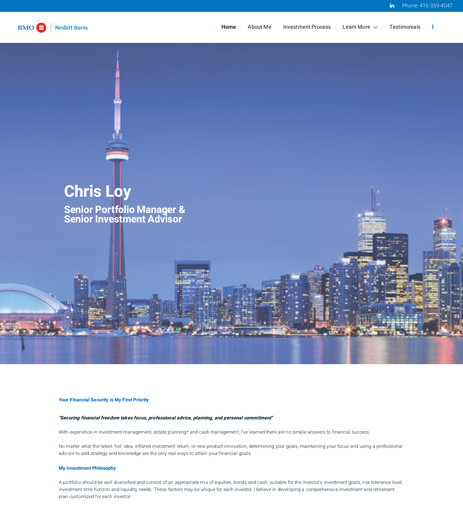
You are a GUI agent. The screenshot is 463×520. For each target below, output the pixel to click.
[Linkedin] (392, 5)
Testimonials (404, 27)
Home (228, 27)
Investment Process (307, 27)
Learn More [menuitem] (360, 27)
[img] (231, 182)
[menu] (433, 27)
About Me (259, 27)
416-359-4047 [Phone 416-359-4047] (436, 6)
